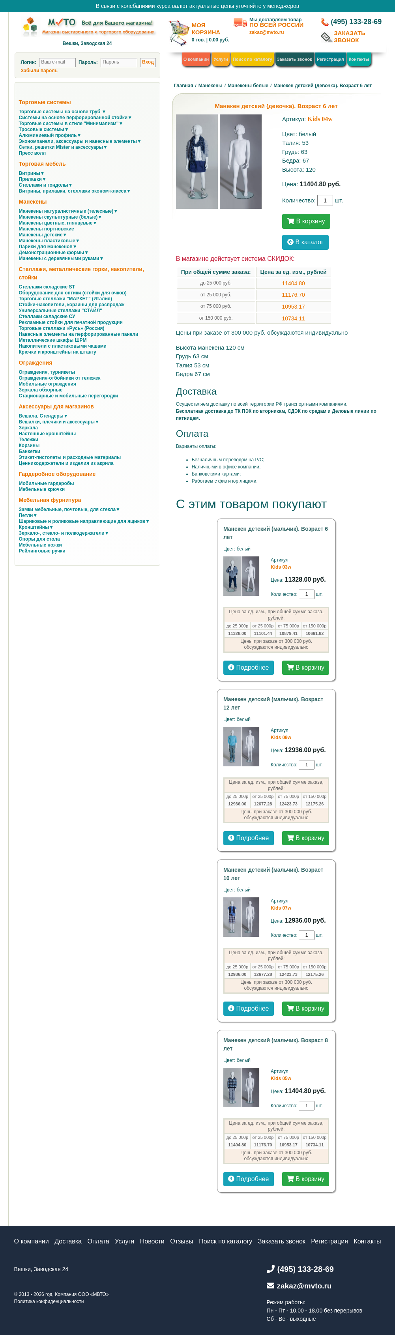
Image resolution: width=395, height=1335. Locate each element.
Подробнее (248, 667)
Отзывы (181, 1241)
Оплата (98, 1241)
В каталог (305, 242)
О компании (196, 59)
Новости (152, 1241)
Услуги (220, 59)
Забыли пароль (39, 70)
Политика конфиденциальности (49, 1301)
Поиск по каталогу (252, 59)
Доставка (68, 1241)
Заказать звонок (294, 59)
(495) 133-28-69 (356, 22)
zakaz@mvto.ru (266, 32)
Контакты (359, 59)
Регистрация (330, 59)
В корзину (306, 221)
